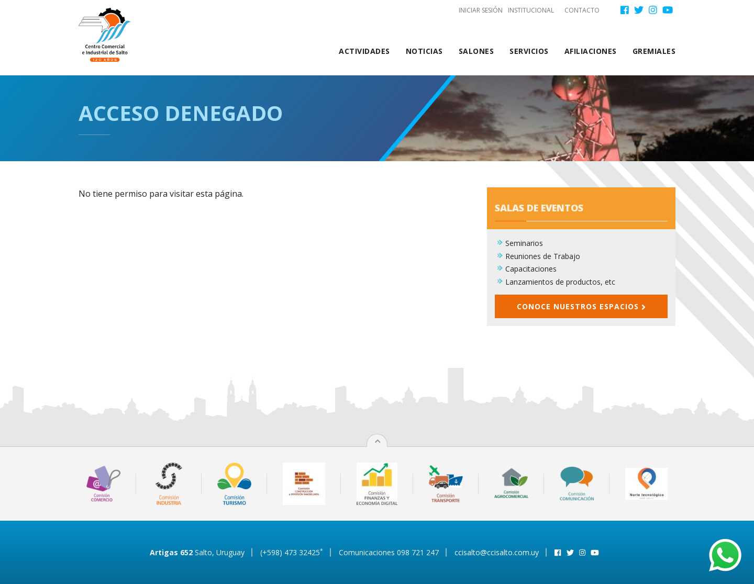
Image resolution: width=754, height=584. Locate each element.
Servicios (529, 51)
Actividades (364, 51)
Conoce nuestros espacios (581, 306)
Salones (476, 51)
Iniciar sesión (481, 10)
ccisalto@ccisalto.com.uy (496, 552)
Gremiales (654, 51)
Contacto (582, 10)
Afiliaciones (590, 51)
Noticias (424, 51)
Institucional (531, 10)
